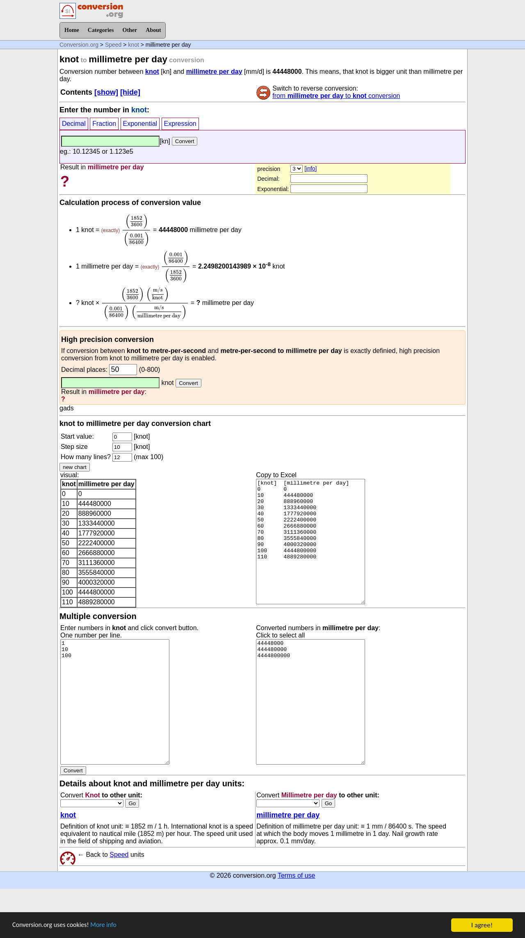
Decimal (74, 123)
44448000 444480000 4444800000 (310, 702)
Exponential (140, 123)
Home (71, 30)
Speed (113, 44)
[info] (310, 168)
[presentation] (136, 230)
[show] (106, 92)
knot (133, 44)
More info (109, 925)
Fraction (104, 123)
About (153, 30)
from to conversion (336, 95)
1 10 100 (114, 702)
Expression (180, 123)
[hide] (130, 92)
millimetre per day (214, 71)
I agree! (482, 925)
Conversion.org (78, 44)
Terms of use (296, 875)
